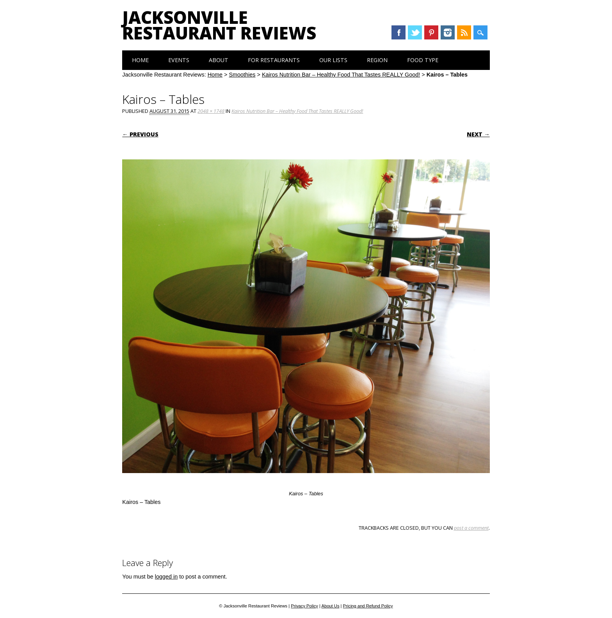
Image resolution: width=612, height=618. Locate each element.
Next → (478, 134)
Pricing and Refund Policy (368, 606)
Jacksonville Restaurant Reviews (219, 25)
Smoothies (242, 74)
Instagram (448, 32)
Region (377, 60)
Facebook (398, 32)
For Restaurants (274, 60)
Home (140, 60)
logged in (166, 576)
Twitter (415, 32)
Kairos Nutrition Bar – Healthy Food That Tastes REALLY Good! (341, 74)
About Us (330, 606)
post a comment (471, 527)
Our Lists (333, 60)
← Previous (140, 134)
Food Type (422, 60)
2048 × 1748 (210, 110)
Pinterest (431, 32)
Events (178, 60)
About (218, 60)
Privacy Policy (304, 606)
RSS (464, 32)
